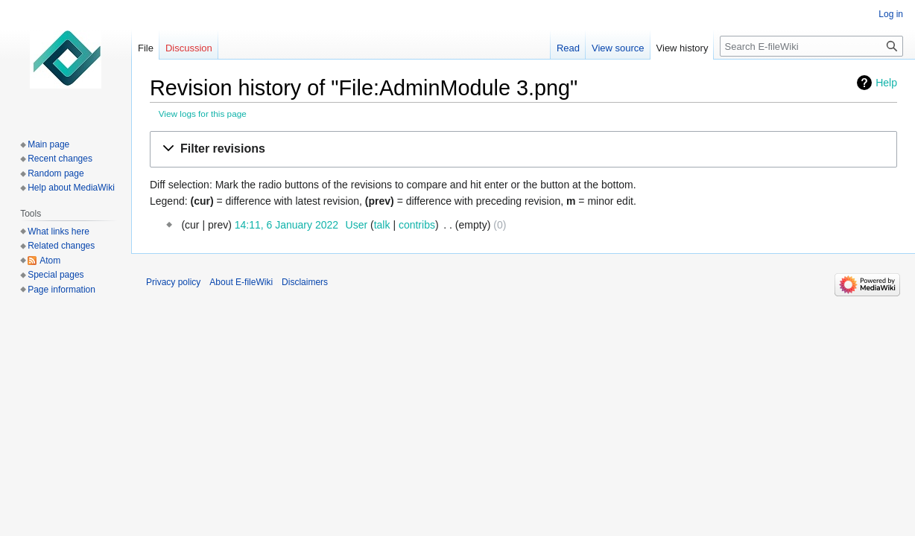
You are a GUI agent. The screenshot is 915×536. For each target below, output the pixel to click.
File (145, 48)
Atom (49, 260)
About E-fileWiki (241, 282)
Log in (890, 14)
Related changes (61, 245)
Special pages (55, 274)
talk (382, 225)
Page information (61, 289)
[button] (523, 149)
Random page (55, 173)
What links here (58, 231)
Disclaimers (305, 282)
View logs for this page (203, 113)
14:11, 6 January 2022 (286, 225)
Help (886, 83)
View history (682, 48)
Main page (48, 144)
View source (618, 48)
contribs (417, 225)
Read (568, 48)
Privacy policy (173, 282)
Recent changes (60, 158)
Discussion (188, 48)
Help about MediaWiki (71, 187)
